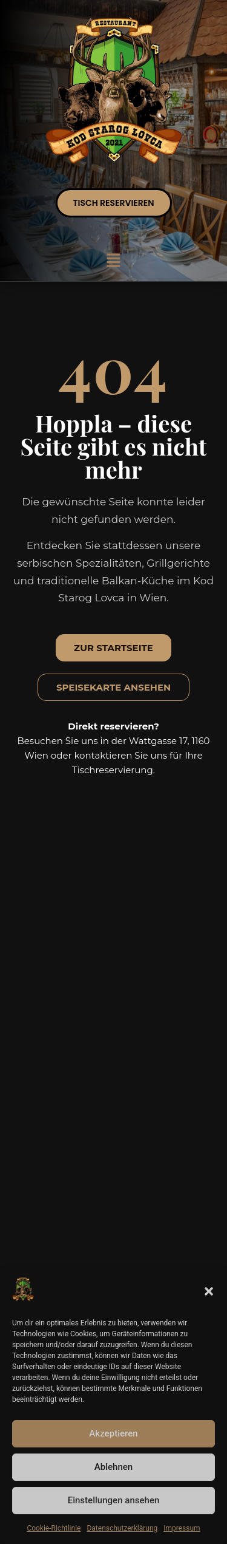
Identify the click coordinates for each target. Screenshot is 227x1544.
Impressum (181, 1528)
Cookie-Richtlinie (54, 1528)
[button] (209, 1291)
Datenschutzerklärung (122, 1528)
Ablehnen (113, 1467)
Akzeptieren (113, 1434)
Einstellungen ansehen (113, 1500)
